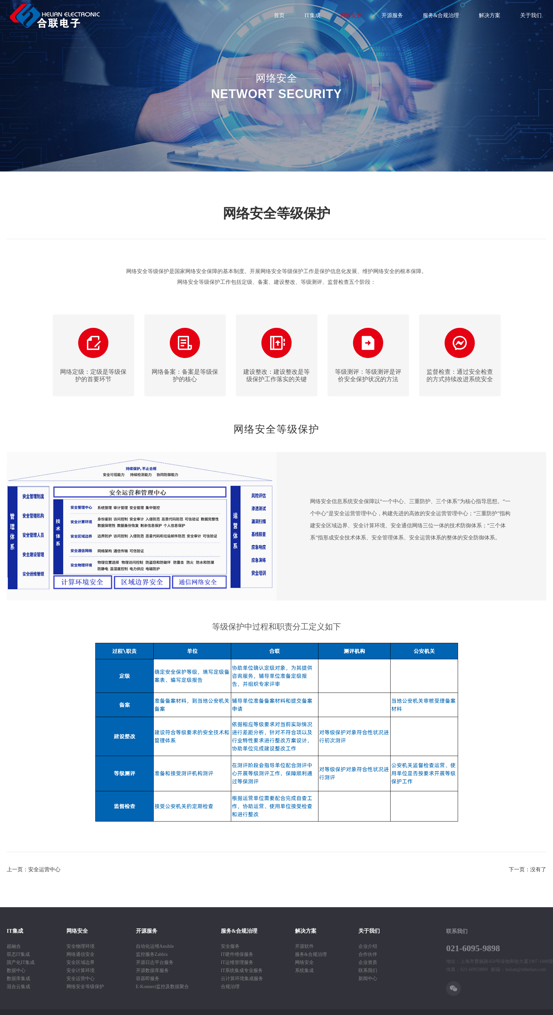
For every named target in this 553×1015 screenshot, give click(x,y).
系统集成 (274, 970)
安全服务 (200, 946)
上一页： (33, 869)
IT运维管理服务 (207, 962)
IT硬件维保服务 (207, 954)
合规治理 (200, 986)
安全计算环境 (51, 970)
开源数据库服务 (122, 970)
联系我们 (338, 970)
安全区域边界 (51, 962)
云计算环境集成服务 (212, 978)
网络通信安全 (51, 954)
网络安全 (351, 15)
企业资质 (338, 962)
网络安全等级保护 (55, 986)
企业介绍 (338, 946)
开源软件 (274, 946)
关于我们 (531, 15)
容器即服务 (118, 978)
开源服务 (392, 15)
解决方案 (489, 15)
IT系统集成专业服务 (212, 970)
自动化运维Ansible (125, 946)
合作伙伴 (338, 954)
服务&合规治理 (441, 15)
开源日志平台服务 (125, 962)
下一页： (527, 869)
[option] (93, 355)
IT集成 (312, 15)
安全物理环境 (51, 946)
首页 (279, 15)
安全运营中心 (51, 978)
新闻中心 (338, 978)
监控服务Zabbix (122, 954)
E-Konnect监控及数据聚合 (132, 986)
